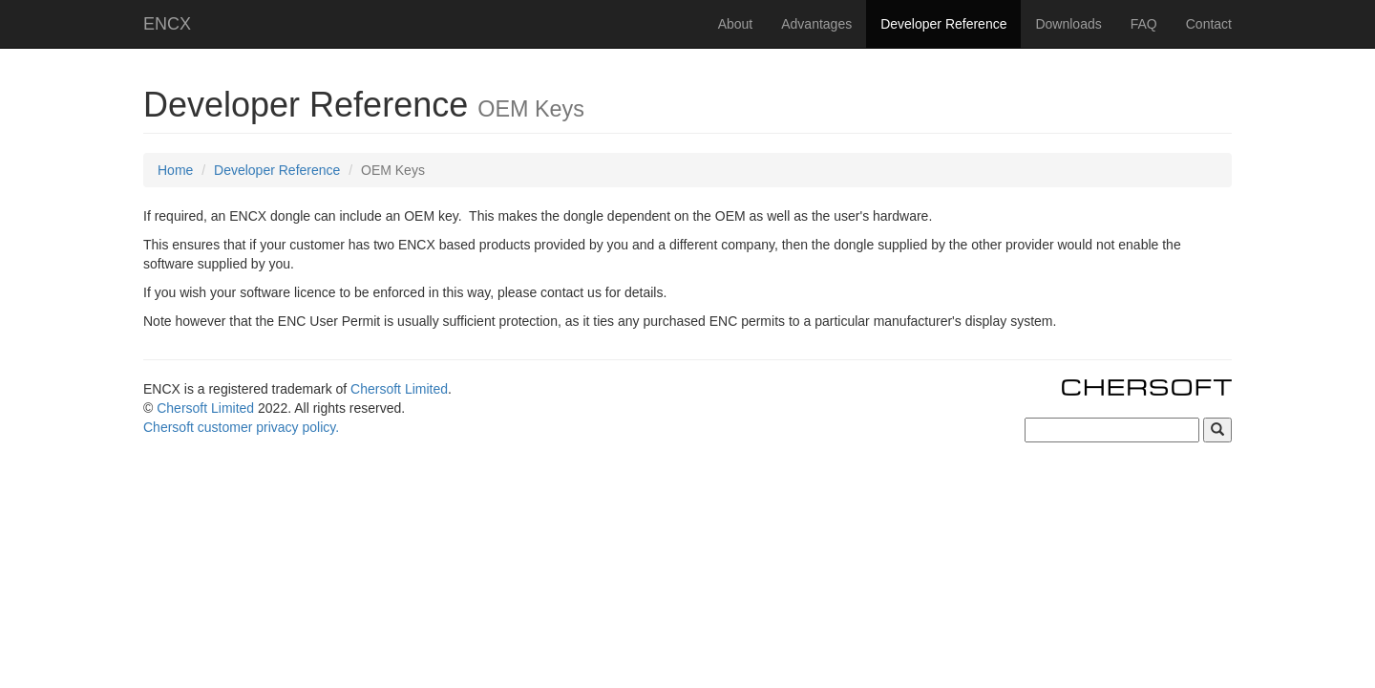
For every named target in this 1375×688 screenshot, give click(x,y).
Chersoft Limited (399, 389)
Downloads (1068, 24)
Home (175, 170)
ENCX (167, 23)
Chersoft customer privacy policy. (241, 427)
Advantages (816, 24)
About (735, 24)
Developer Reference (943, 24)
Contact (1209, 24)
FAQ (1144, 24)
